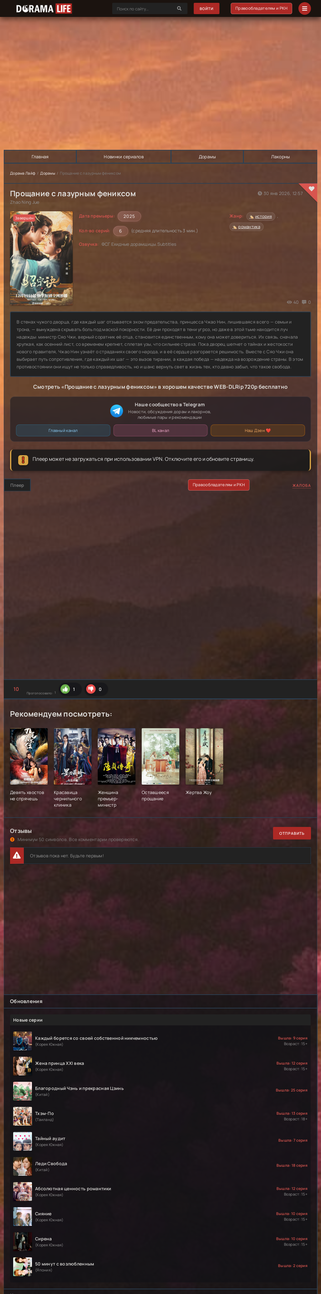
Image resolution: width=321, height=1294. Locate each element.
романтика (249, 226)
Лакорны (280, 157)
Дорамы (207, 157)
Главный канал (63, 430)
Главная (40, 157)
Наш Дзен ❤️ (258, 430)
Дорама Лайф (22, 173)
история (263, 216)
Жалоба (301, 485)
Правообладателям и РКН (261, 8)
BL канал (160, 430)
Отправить (292, 833)
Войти (206, 8)
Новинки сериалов (124, 157)
